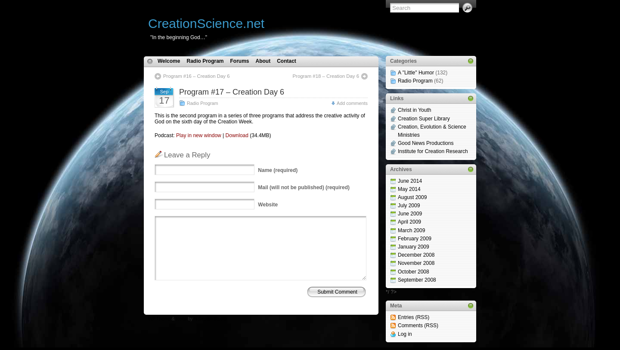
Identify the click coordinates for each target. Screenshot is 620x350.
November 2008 (416, 263)
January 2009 (413, 247)
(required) (278, 170)
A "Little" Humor (416, 73)
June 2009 (410, 214)
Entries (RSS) (413, 317)
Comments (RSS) (418, 325)
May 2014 (409, 189)
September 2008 (417, 280)
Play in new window (198, 135)
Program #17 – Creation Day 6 (231, 92)
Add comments (352, 103)
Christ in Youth (414, 110)
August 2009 (412, 197)
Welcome (169, 61)
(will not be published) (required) (304, 187)
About (263, 61)
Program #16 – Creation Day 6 (196, 76)
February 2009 (414, 239)
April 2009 (409, 222)
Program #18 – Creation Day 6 (326, 76)
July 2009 (409, 206)
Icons (181, 318)
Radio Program (204, 61)
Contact (286, 61)
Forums (239, 61)
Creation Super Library (424, 119)
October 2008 (413, 272)
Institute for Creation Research (433, 151)
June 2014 (410, 181)
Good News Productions (425, 143)
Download (237, 135)
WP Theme (159, 318)
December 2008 (416, 255)
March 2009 (411, 230)
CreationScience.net (206, 23)
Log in (405, 334)
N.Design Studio (210, 318)
